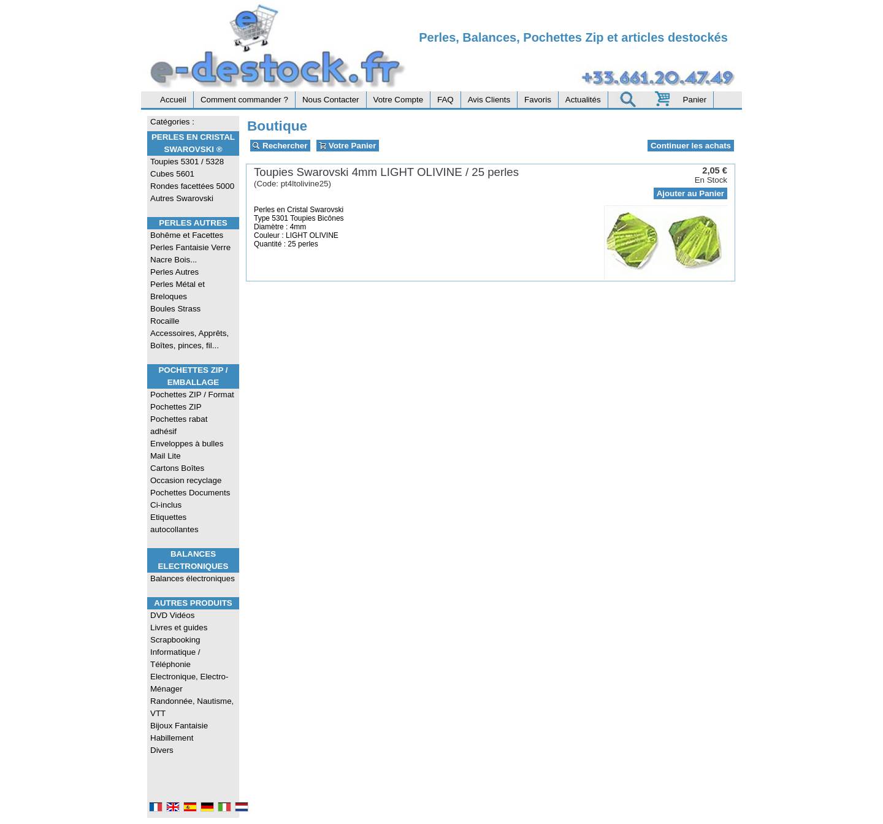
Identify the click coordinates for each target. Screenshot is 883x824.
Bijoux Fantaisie (179, 725)
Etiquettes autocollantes (174, 523)
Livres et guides (178, 627)
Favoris (537, 99)
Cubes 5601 (172, 173)
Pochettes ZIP (176, 406)
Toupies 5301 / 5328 (187, 161)
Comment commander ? (244, 99)
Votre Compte (398, 99)
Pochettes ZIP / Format (192, 394)
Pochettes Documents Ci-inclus (190, 498)
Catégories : (172, 121)
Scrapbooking (175, 639)
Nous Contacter (330, 99)
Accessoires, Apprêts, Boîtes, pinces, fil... (189, 339)
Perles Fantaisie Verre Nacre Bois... (190, 253)
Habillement (171, 737)
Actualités (583, 99)
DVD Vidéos (172, 615)
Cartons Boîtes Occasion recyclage (185, 474)
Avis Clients (489, 99)
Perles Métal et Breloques (177, 290)
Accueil (173, 99)
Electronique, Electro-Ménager (189, 682)
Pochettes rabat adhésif (178, 425)
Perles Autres (193, 222)
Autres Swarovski (181, 198)
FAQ (445, 99)
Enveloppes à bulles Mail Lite (186, 449)
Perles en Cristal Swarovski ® (193, 143)
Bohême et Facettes (186, 235)
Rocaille (164, 321)
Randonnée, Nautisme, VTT (192, 707)
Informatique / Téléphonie (175, 658)
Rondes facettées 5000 (192, 186)
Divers (162, 750)
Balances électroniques (192, 578)
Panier (695, 99)
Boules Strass (175, 308)
